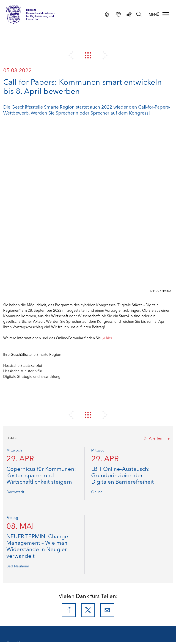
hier (107, 167)
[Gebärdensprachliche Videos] (118, 14)
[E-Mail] (107, 440)
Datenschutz (16, 549)
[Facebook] (69, 440)
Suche (11, 583)
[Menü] (159, 14)
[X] (88, 440)
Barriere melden (19, 572)
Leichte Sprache (19, 561)
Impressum (15, 544)
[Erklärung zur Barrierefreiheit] (129, 14)
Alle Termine (156, 268)
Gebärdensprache (21, 566)
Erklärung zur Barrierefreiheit (30, 555)
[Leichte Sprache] (107, 14)
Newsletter (15, 577)
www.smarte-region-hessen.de (46, 530)
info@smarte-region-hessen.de (44, 525)
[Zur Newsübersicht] (88, 55)
